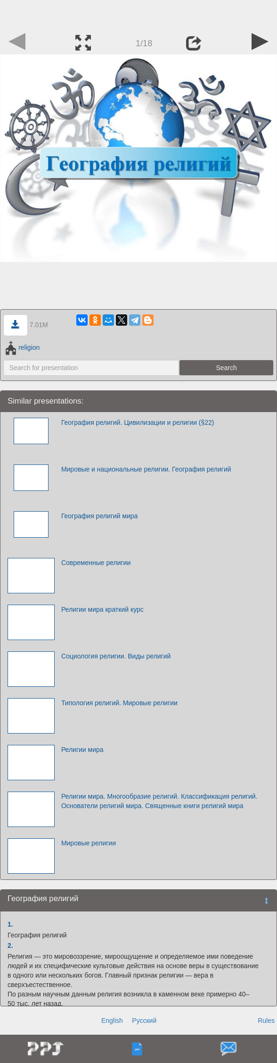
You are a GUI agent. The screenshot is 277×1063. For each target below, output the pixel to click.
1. (10, 924)
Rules (266, 1020)
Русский (144, 1020)
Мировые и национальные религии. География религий (146, 469)
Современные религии (95, 562)
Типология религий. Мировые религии (119, 703)
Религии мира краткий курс (102, 609)
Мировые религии (88, 843)
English (112, 1020)
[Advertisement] (138, 14)
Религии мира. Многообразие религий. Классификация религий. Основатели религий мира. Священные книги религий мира (159, 801)
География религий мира (99, 516)
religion (23, 347)
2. (10, 945)
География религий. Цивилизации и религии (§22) (137, 422)
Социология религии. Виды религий (116, 656)
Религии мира (82, 749)
